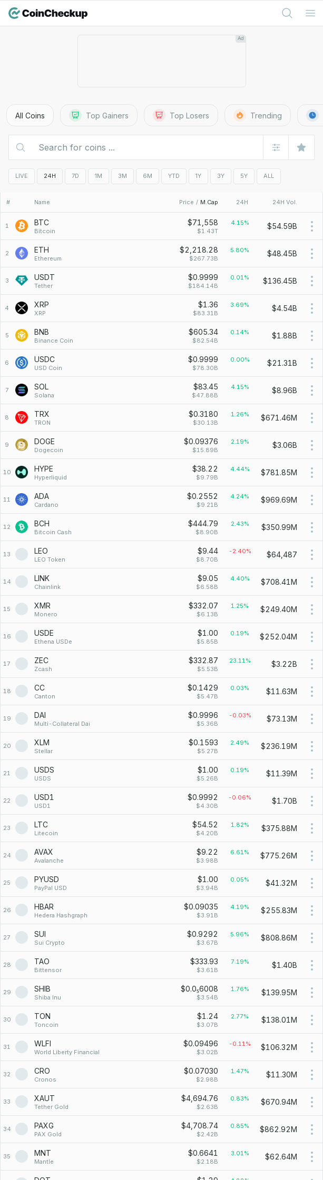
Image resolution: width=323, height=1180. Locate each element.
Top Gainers (99, 115)
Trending (257, 115)
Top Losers (181, 115)
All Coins (30, 115)
